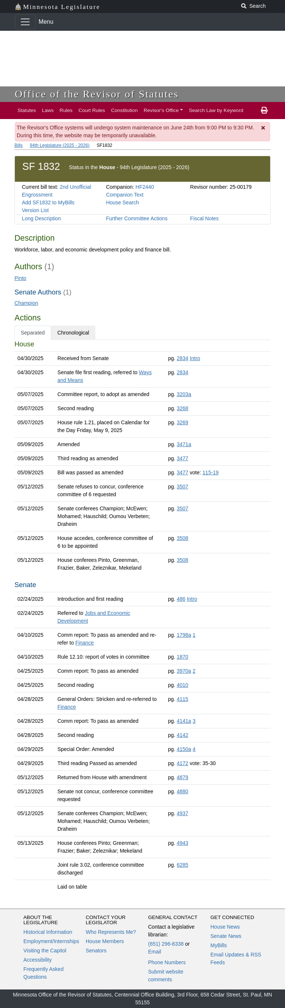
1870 (182, 657)
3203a (184, 394)
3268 (182, 408)
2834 (182, 358)
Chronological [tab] (73, 333)
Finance (84, 643)
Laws (48, 110)
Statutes (26, 110)
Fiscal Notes (204, 218)
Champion (26, 303)
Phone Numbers (167, 962)
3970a (184, 671)
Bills (18, 145)
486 (181, 599)
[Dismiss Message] (263, 128)
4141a (184, 721)
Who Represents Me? (111, 932)
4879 (182, 777)
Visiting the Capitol (44, 950)
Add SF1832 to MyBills (48, 202)
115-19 (211, 472)
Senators (96, 950)
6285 (182, 865)
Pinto (20, 278)
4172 (182, 763)
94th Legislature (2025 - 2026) (59, 145)
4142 (182, 735)
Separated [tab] (33, 333)
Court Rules (91, 110)
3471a (184, 444)
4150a (184, 749)
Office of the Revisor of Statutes (97, 94)
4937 (182, 813)
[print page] (264, 110)
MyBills (218, 945)
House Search (122, 202)
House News (225, 927)
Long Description (41, 218)
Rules (66, 110)
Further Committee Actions (137, 218)
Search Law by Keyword (216, 110)
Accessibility (37, 960)
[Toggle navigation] (25, 21)
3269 (182, 422)
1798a (184, 635)
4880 (182, 791)
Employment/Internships (51, 941)
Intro (195, 358)
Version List (35, 210)
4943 (182, 843)
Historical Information (47, 932)
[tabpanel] (142, 617)
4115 (182, 699)
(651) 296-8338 (166, 944)
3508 (182, 538)
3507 (182, 487)
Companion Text (125, 195)
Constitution (124, 110)
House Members (105, 941)
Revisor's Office (161, 110)
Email (154, 952)
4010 (182, 685)
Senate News (225, 936)
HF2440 (144, 187)
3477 (182, 458)
